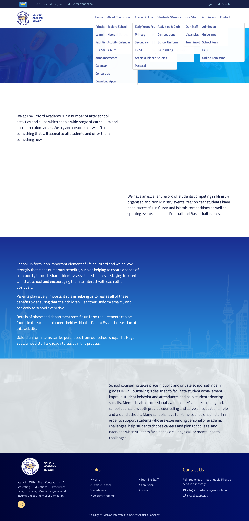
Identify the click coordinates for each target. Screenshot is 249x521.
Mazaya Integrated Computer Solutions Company (131, 514)
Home (99, 17)
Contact (225, 17)
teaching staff (149, 479)
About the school (118, 17)
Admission (209, 17)
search (223, 4)
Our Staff (191, 17)
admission (146, 485)
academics (98, 490)
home (95, 479)
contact (144, 490)
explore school (100, 485)
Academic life (144, 17)
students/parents (102, 496)
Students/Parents (169, 17)
